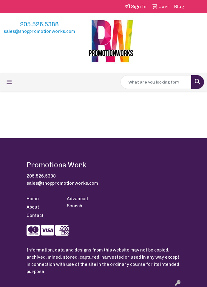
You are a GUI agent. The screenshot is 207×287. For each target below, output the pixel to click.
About (33, 207)
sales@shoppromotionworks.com (39, 31)
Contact (35, 215)
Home (33, 198)
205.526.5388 (39, 24)
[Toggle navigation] (9, 82)
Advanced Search (77, 202)
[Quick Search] (156, 82)
